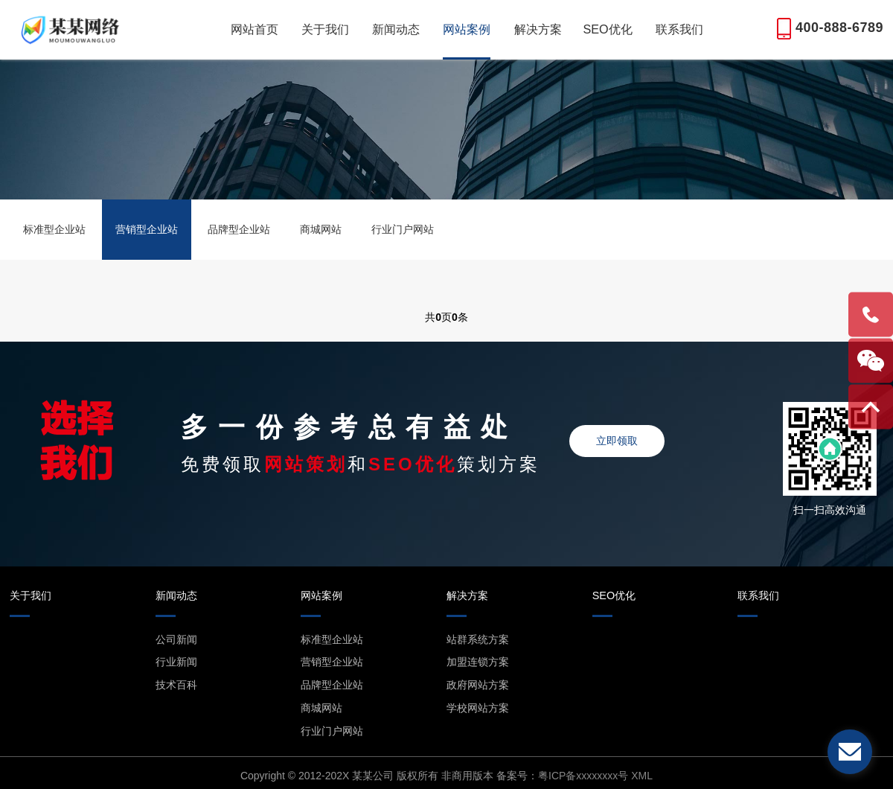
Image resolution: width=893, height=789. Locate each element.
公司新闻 (176, 639)
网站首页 (254, 29)
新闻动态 (396, 29)
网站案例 (466, 29)
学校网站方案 (477, 708)
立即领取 (617, 441)
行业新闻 (176, 662)
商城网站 (321, 229)
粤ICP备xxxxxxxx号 (583, 776)
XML (642, 776)
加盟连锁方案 (477, 662)
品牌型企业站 (239, 229)
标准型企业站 (54, 229)
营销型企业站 (146, 229)
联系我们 (679, 29)
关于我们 (325, 29)
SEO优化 (607, 29)
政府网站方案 (477, 685)
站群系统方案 (477, 639)
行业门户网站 (402, 229)
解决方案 (538, 29)
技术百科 (176, 685)
